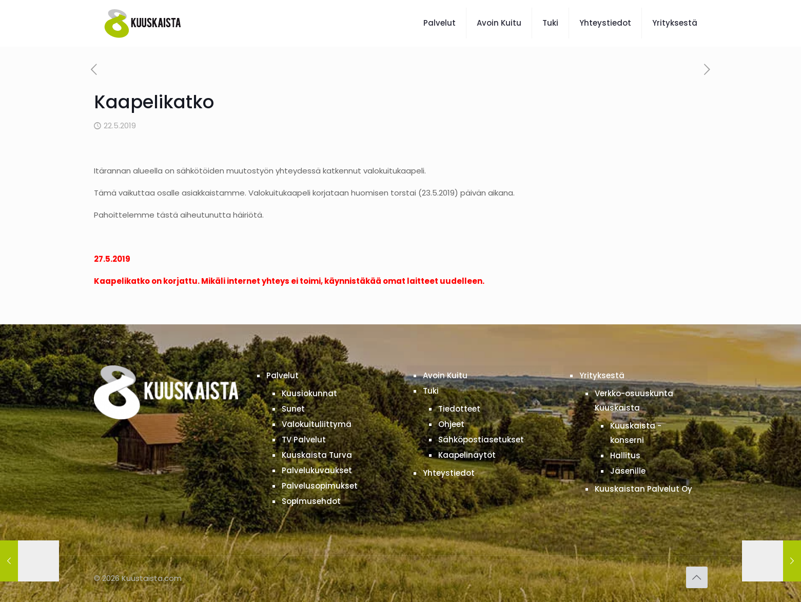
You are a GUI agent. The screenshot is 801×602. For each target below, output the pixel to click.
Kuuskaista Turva (317, 455)
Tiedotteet (459, 408)
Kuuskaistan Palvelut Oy (643, 488)
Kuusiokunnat (309, 393)
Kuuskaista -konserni (635, 432)
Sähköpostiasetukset (481, 439)
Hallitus (625, 455)
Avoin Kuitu (445, 375)
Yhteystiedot (449, 473)
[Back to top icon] (697, 577)
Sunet (293, 408)
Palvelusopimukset (320, 485)
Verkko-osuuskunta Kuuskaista (634, 400)
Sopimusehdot (311, 501)
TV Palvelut (304, 439)
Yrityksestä (601, 375)
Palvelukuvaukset (317, 470)
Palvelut (282, 375)
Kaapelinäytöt (467, 455)
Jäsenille (628, 470)
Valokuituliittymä (316, 424)
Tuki (431, 390)
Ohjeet (451, 424)
